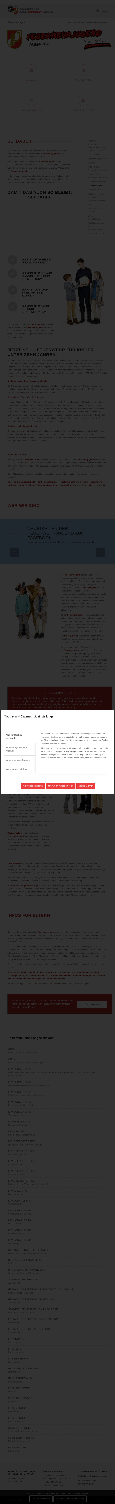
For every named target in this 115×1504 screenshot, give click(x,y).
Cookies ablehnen (86, 786)
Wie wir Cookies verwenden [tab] (14, 736)
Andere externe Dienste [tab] (18, 760)
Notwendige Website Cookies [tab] (16, 749)
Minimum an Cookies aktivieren (60, 786)
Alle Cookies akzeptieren (33, 786)
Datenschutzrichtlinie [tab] (17, 769)
